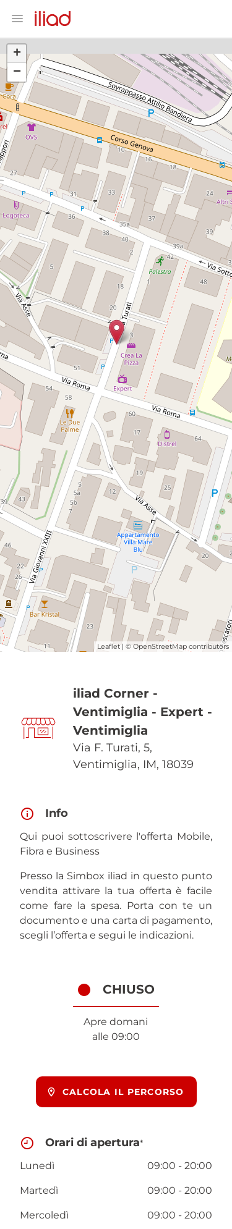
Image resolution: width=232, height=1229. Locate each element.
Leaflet (108, 646)
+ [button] (17, 53)
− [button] (17, 72)
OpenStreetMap (160, 646)
